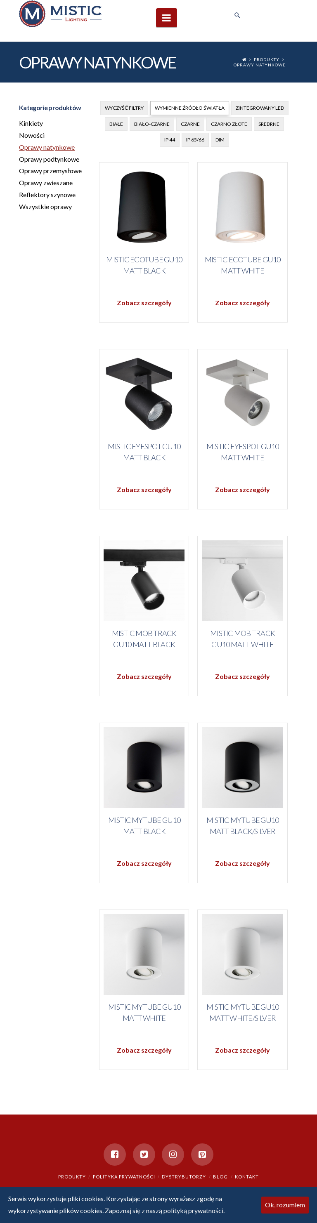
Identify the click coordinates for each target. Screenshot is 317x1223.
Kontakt (247, 1176)
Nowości (32, 135)
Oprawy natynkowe (260, 64)
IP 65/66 (195, 140)
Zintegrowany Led (260, 108)
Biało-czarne (152, 124)
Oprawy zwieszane (46, 182)
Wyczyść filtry (124, 108)
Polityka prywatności (124, 1176)
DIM (220, 140)
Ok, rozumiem (285, 1205)
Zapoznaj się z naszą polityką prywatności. (165, 1210)
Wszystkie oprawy (45, 206)
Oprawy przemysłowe (50, 170)
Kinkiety (31, 123)
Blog (220, 1176)
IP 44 (169, 140)
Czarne (190, 124)
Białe (116, 124)
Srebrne (268, 124)
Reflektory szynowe (47, 194)
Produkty (266, 59)
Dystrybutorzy (184, 1176)
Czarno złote (229, 124)
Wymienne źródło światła (190, 108)
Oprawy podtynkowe (49, 159)
